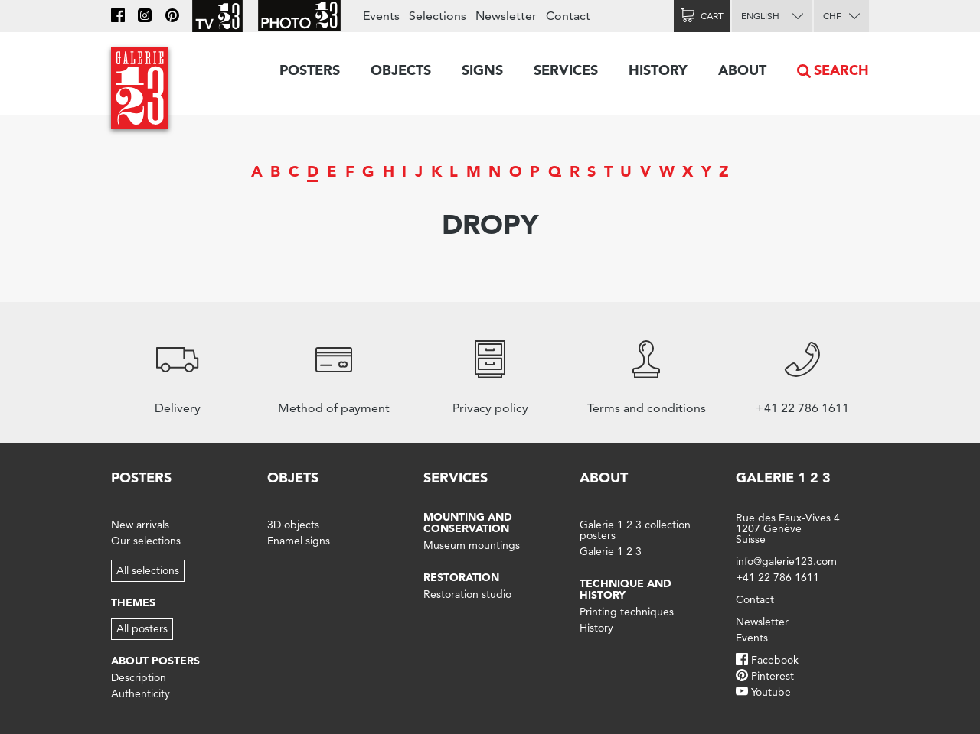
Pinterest (772, 676)
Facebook (775, 660)
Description (138, 677)
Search (841, 70)
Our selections (146, 540)
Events (381, 15)
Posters (309, 70)
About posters (155, 660)
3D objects (293, 524)
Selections (437, 15)
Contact (568, 15)
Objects (401, 70)
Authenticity (140, 693)
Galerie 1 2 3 (611, 551)
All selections (147, 570)
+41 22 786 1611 (777, 577)
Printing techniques (627, 612)
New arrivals (140, 524)
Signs (482, 70)
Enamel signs (298, 540)
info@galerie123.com (786, 561)
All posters (142, 628)
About (742, 70)
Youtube (771, 692)
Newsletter (506, 15)
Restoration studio (467, 594)
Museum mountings (471, 545)
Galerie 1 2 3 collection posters (635, 530)
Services (566, 70)
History (658, 70)
